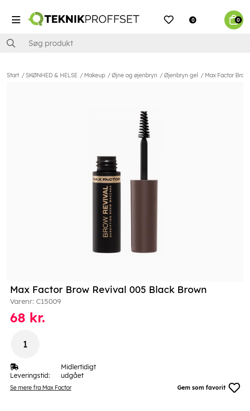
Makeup (94, 75)
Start (13, 75)
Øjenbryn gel (181, 75)
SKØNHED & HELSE (51, 75)
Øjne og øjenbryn (134, 75)
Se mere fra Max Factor (40, 387)
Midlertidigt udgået (78, 371)
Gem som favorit (208, 387)
